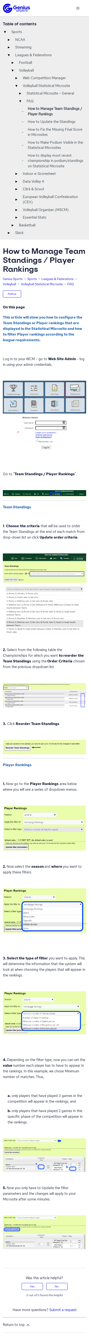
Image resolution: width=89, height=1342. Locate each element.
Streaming (23, 47)
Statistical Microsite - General (50, 93)
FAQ (30, 101)
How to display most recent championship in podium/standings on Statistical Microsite (55, 160)
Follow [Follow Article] (12, 294)
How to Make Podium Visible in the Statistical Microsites (55, 145)
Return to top (16, 1324)
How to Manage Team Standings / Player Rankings (55, 111)
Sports (16, 32)
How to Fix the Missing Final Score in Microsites (55, 132)
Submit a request (63, 1309)
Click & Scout (33, 189)
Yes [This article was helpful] (32, 1286)
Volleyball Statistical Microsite (46, 85)
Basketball (27, 225)
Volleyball (26, 70)
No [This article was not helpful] (57, 1286)
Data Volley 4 (33, 181)
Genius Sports (13, 279)
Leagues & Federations (33, 55)
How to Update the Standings (51, 121)
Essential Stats (34, 217)
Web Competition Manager (44, 78)
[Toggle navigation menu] (77, 8)
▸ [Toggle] (9, 40)
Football (25, 62)
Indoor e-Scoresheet (39, 173)
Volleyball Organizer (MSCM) (46, 209)
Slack (19, 232)
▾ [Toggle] (5, 32)
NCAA (20, 39)
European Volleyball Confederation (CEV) (50, 199)
